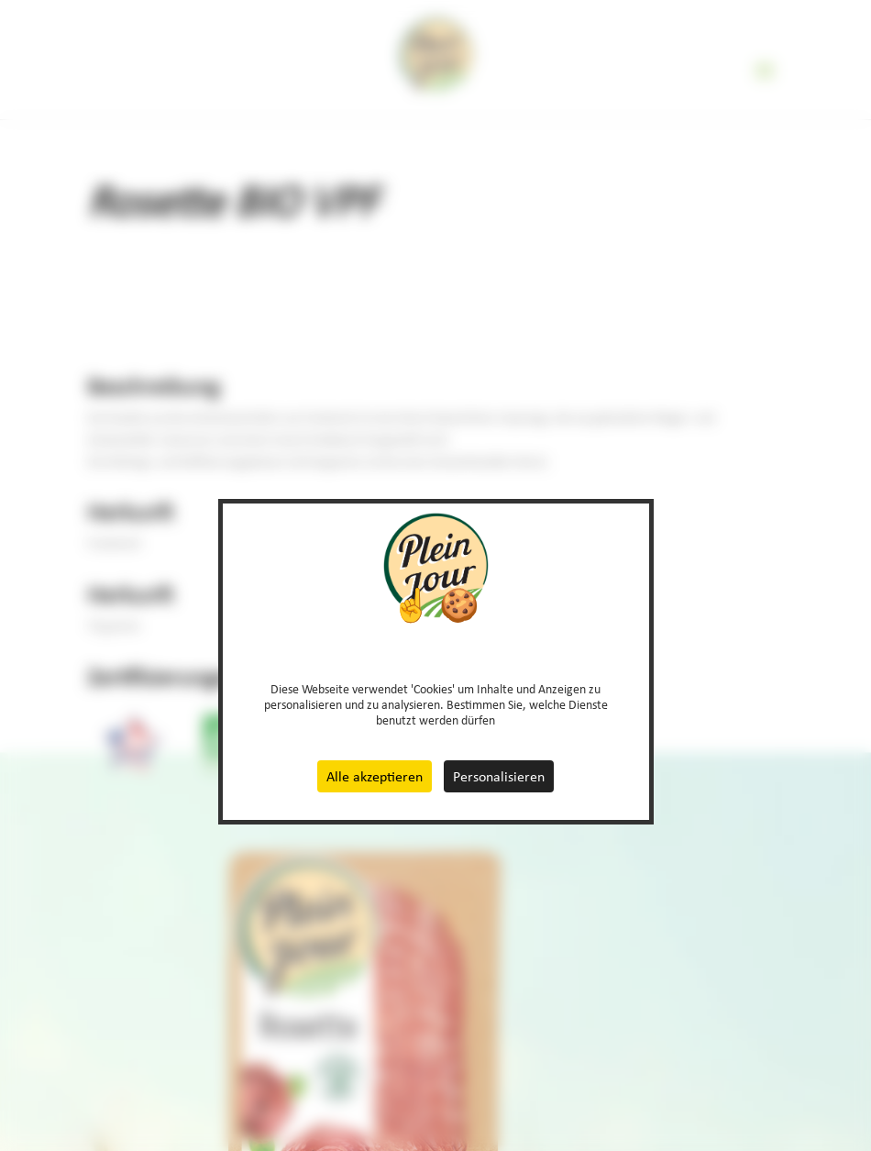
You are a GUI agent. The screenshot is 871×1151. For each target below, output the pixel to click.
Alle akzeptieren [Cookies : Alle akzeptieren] (374, 776)
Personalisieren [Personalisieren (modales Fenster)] (499, 776)
